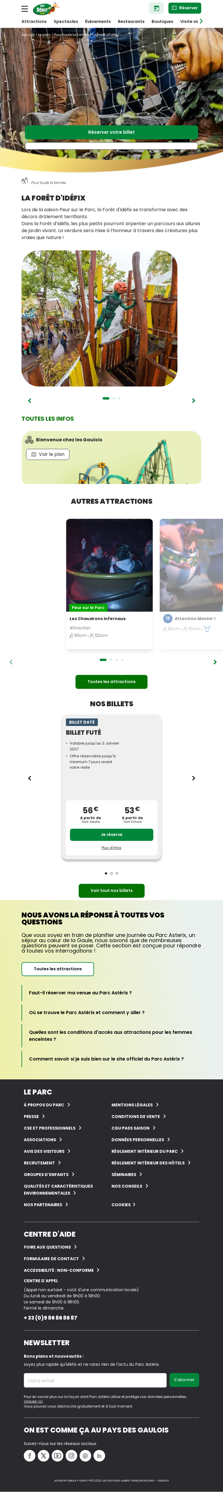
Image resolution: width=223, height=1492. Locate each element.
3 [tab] (119, 398)
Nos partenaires (43, 1205)
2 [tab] (114, 398)
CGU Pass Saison (131, 1128)
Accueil (28, 34)
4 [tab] (122, 660)
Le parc (44, 34)
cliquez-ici (33, 1401)
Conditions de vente (136, 1116)
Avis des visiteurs (44, 1151)
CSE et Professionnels (49, 1128)
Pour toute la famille (71, 34)
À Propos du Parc (44, 1105)
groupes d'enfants (46, 1174)
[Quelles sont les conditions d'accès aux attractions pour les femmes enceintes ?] (112, 1036)
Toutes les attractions (111, 681)
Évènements (98, 21)
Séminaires (124, 1174)
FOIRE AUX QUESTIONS (47, 1247)
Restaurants (131, 21)
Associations (40, 1140)
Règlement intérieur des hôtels (148, 1163)
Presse (31, 1116)
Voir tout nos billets (112, 890)
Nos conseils (127, 1186)
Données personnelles (138, 1140)
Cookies (121, 1205)
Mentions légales (132, 1105)
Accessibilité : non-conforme (59, 1270)
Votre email (41, 1381)
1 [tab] (105, 398)
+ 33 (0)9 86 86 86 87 (50, 1317)
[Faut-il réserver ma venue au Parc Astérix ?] (80, 992)
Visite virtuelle (195, 21)
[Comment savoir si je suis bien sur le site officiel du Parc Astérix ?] (106, 1059)
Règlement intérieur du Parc (145, 1151)
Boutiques (162, 21)
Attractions (34, 21)
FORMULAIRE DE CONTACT (51, 1259)
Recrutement (39, 1163)
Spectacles (66, 21)
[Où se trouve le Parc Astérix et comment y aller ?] (87, 1012)
